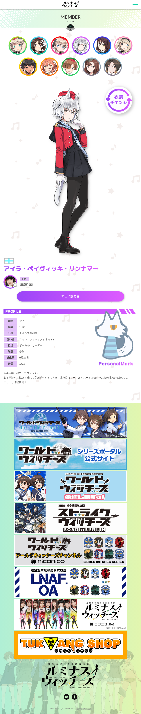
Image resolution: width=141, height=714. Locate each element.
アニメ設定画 (70, 296)
